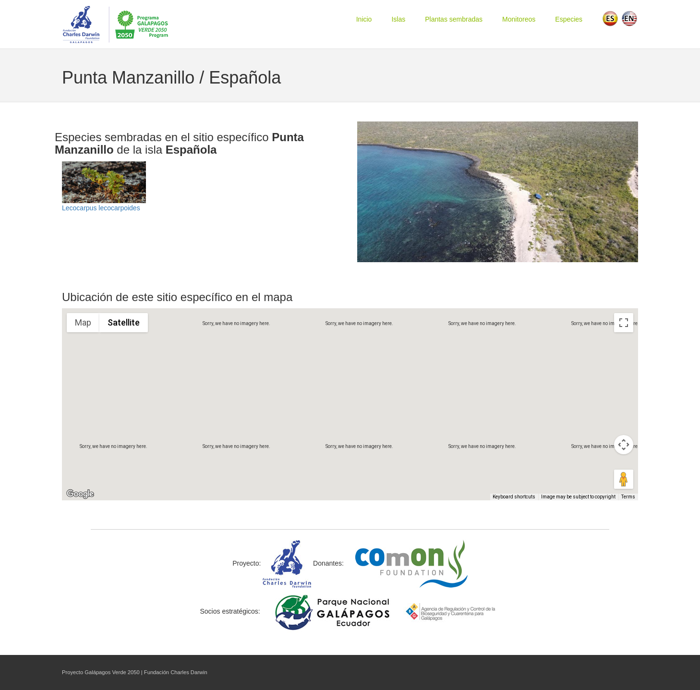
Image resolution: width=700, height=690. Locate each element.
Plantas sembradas (454, 19)
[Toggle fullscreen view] (623, 322)
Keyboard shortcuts (516, 497)
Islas (398, 19)
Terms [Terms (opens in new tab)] (628, 497)
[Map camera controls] (623, 444)
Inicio (364, 19)
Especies (568, 19)
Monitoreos (518, 19)
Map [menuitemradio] (83, 322)
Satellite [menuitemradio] (123, 322)
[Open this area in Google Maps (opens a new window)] (80, 494)
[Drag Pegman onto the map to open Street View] (623, 479)
